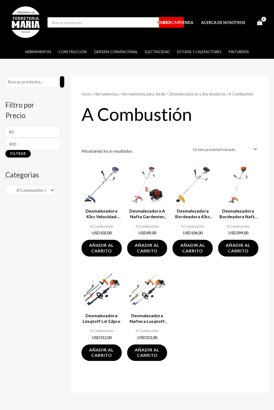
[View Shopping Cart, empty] (260, 22)
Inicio (165, 22)
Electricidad (157, 52)
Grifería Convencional (116, 52)
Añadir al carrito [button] (101, 247)
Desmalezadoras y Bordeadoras (197, 93)
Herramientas (39, 52)
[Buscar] (62, 82)
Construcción (73, 52)
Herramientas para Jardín (143, 93)
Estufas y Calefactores (199, 52)
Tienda (186, 22)
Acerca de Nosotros (223, 22)
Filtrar (18, 154)
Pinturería (238, 52)
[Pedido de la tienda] (223, 149)
